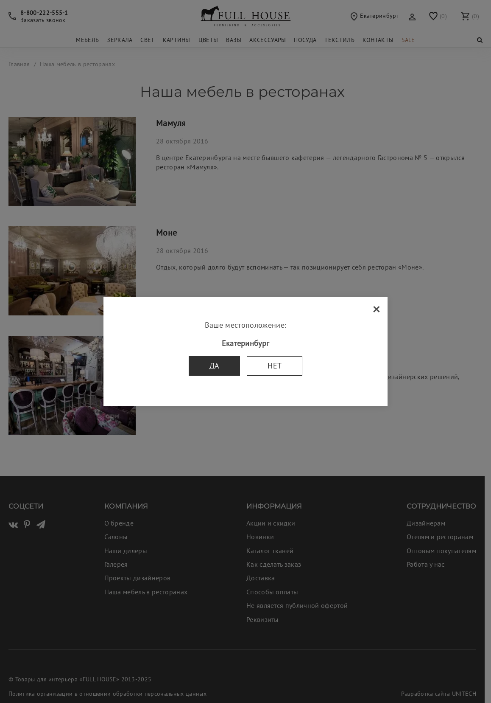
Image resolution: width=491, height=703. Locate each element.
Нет (275, 366)
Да (214, 366)
